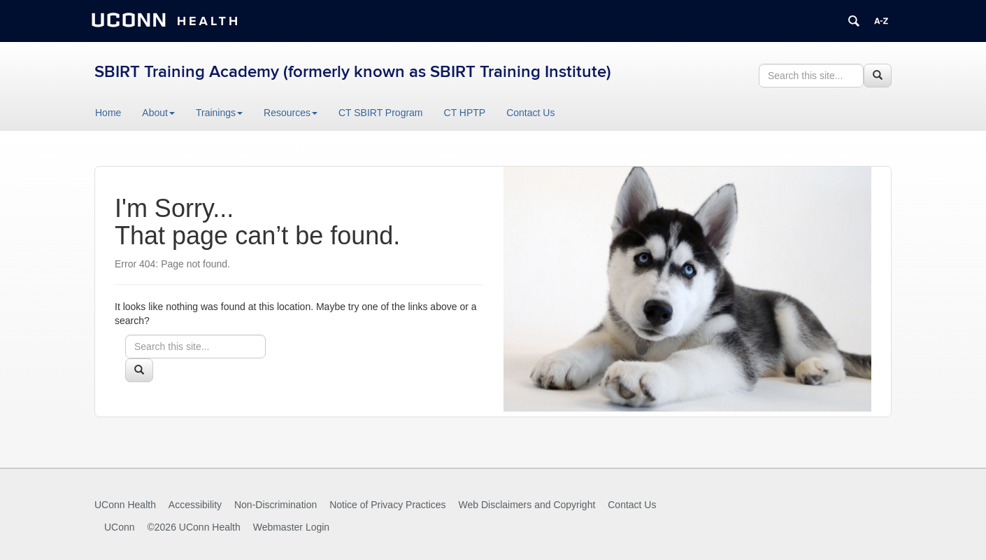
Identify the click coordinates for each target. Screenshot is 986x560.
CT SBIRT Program (380, 112)
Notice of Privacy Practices (387, 504)
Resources (290, 112)
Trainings (219, 112)
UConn (119, 527)
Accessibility (195, 504)
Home (108, 112)
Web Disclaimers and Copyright (527, 504)
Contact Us (530, 112)
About (158, 112)
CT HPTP (465, 112)
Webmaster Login (291, 527)
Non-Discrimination (275, 504)
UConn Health (125, 504)
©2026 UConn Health (193, 527)
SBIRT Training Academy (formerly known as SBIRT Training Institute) (352, 72)
